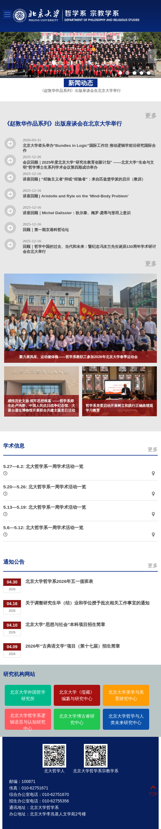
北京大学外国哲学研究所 (27, 695)
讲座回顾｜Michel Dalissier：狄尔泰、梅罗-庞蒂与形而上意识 (77, 213)
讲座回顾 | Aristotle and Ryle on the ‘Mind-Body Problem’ (76, 196)
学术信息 (14, 446)
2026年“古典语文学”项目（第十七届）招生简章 (72, 645)
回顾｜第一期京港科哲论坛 (46, 229)
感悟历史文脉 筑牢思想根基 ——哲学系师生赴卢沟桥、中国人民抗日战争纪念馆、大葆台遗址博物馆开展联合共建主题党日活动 (41, 405)
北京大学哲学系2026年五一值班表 (59, 581)
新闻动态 (80, 82)
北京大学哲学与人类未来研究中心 (126, 719)
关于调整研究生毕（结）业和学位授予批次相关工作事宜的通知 (87, 602)
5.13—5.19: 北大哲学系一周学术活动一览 (44, 507)
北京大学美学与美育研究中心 (126, 695)
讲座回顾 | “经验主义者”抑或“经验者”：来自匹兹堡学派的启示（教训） (84, 179)
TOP (153, 791)
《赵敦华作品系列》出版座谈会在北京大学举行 (80, 90)
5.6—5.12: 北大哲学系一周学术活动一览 (43, 527)
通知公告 (14, 562)
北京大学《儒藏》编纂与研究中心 (77, 695)
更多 (151, 115)
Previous (9, 56)
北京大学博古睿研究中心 (77, 719)
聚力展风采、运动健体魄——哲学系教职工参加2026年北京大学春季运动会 (78, 357)
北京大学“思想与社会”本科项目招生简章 (65, 624)
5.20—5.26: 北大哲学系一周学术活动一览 (44, 486)
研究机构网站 (19, 674)
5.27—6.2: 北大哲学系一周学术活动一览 (43, 466)
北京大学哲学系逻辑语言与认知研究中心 (27, 722)
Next (152, 56)
